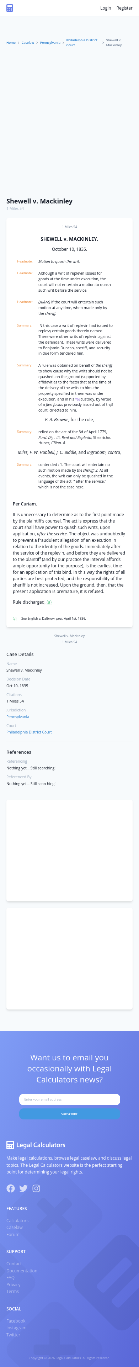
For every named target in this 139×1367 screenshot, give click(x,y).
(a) (49, 602)
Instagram (16, 1328)
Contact (14, 1264)
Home (11, 42)
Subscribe (69, 1114)
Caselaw (28, 42)
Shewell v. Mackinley (39, 201)
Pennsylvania (50, 42)
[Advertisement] (69, 120)
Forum (13, 1234)
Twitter (13, 1335)
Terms (12, 1291)
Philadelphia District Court (81, 42)
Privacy (13, 1285)
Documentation (21, 1271)
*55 (77, 399)
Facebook (15, 1321)
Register (125, 8)
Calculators (17, 1221)
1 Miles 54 (15, 208)
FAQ (10, 1278)
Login (105, 8)
